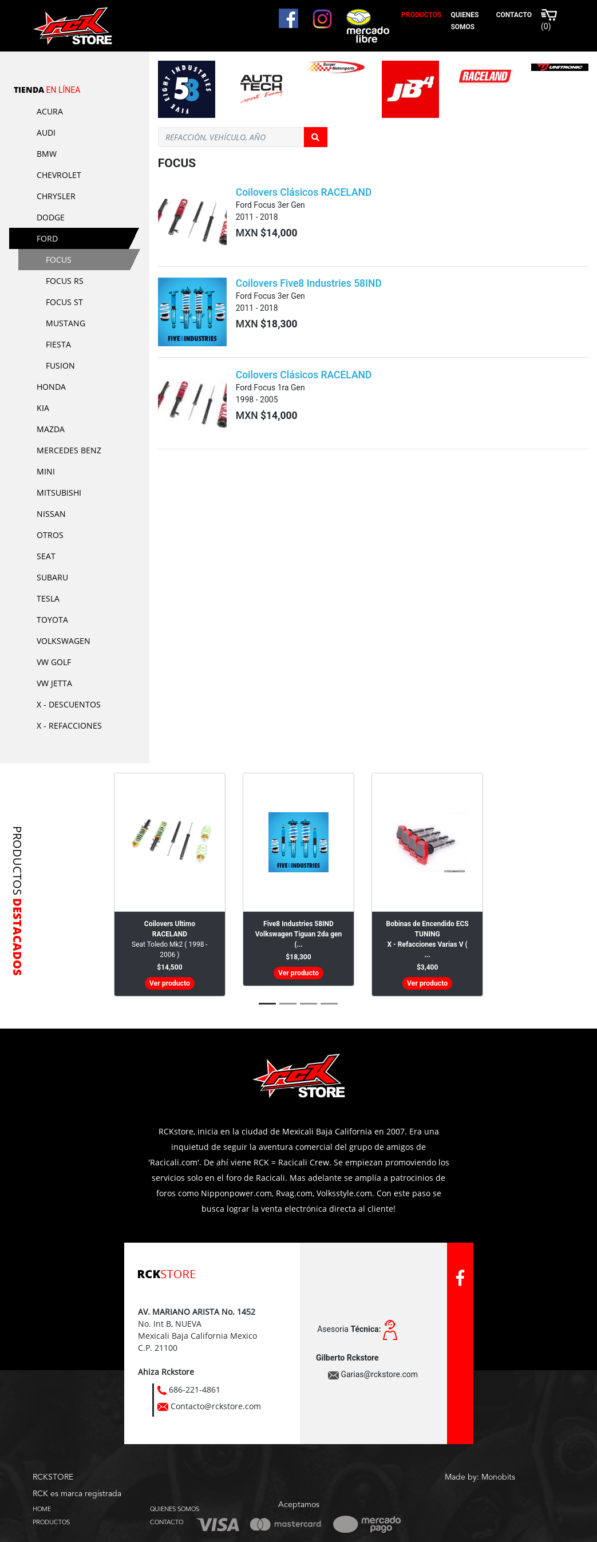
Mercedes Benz (69, 450)
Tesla (48, 598)
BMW (47, 153)
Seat (46, 556)
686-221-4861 (194, 1389)
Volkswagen (63, 640)
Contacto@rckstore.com (216, 1406)
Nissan (51, 513)
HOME (42, 1508)
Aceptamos (298, 1505)
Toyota (52, 619)
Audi (46, 132)
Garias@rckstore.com (379, 1374)
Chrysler (56, 196)
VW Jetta (54, 683)
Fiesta (58, 344)
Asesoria (349, 1329)
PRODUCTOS (51, 1522)
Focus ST (64, 301)
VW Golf (54, 662)
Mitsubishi (59, 492)
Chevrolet (59, 174)
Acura (50, 111)
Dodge (51, 217)
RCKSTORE (53, 1477)
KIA (43, 407)
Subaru (52, 577)
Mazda (51, 429)
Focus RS (65, 280)
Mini (46, 471)
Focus (59, 259)
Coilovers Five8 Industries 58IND (309, 283)
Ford (47, 238)
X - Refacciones (69, 725)
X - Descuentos (69, 704)
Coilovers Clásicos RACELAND (304, 192)
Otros (50, 534)
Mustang (65, 323)
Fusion (60, 365)
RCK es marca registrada (77, 1494)
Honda (51, 386)
